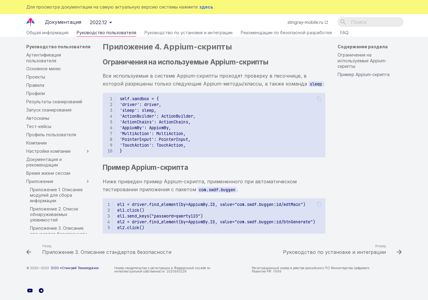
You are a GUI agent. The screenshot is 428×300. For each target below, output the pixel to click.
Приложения (58, 181)
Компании (36, 142)
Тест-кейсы (38, 126)
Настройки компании (58, 151)
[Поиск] (371, 22)
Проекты (35, 76)
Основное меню (43, 68)
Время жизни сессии (48, 173)
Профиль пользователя (51, 134)
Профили (35, 93)
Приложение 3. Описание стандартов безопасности (58, 230)
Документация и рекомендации (44, 162)
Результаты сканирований (54, 101)
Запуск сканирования (48, 109)
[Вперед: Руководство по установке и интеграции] (341, 250)
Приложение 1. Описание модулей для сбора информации (56, 195)
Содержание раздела (363, 46)
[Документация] (31, 22)
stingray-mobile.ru (305, 22)
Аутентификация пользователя (43, 57)
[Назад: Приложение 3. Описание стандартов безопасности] (99, 250)
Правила (35, 85)
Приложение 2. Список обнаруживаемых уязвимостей (54, 214)
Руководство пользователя (106, 34)
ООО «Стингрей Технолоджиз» (75, 268)
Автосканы (37, 118)
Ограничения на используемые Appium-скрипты (362, 60)
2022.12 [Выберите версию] (98, 22)
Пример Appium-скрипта (364, 74)
